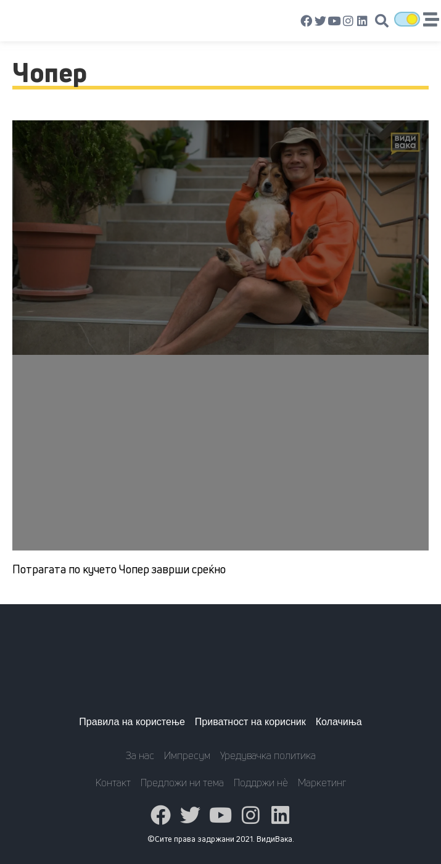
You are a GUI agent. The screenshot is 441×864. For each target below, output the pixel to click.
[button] (381, 21)
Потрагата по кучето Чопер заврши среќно (119, 569)
